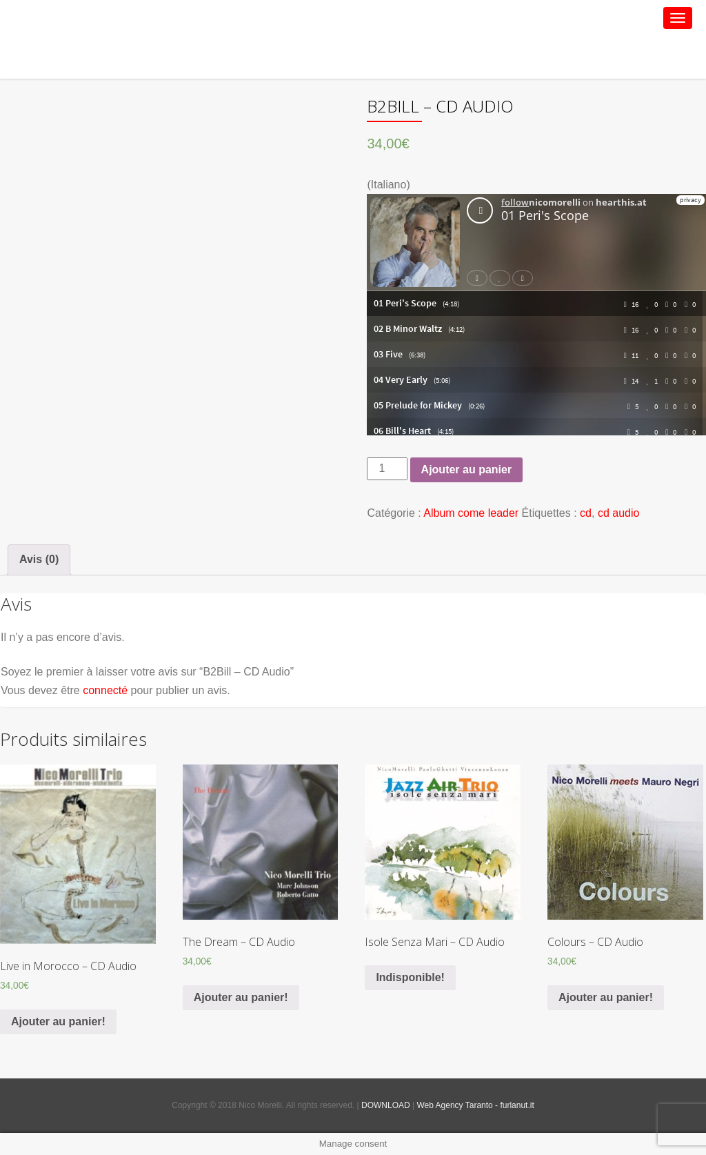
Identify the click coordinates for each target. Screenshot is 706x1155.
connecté (105, 690)
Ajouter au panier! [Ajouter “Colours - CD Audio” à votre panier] (605, 997)
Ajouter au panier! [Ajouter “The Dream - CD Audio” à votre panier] (241, 997)
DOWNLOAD (385, 1105)
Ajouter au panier (466, 469)
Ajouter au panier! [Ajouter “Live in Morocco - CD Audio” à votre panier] (58, 1021)
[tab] (39, 559)
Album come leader (470, 513)
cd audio (619, 513)
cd (586, 513)
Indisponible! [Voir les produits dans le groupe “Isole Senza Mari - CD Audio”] (410, 977)
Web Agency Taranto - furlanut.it (475, 1105)
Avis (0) (39, 559)
